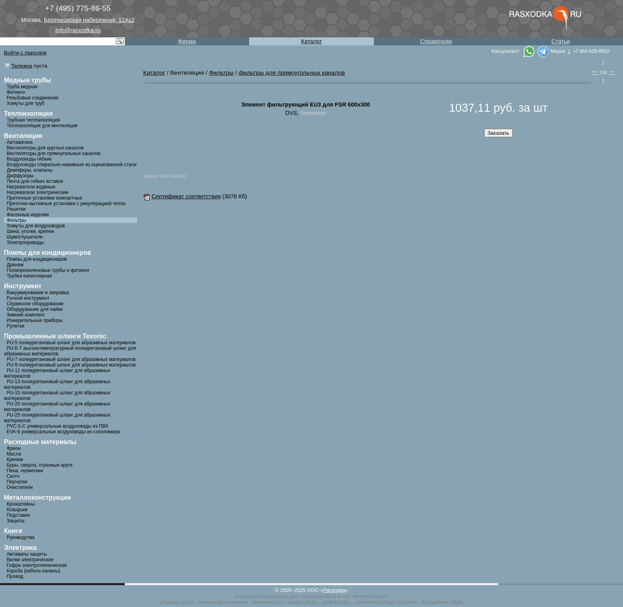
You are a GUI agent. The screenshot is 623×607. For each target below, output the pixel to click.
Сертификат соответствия (182, 196)
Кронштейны (21, 504)
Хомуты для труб (25, 103)
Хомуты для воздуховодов (36, 226)
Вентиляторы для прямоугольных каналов (54, 153)
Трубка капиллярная (29, 276)
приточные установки (223, 602)
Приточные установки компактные (44, 198)
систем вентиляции (365, 596)
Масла (14, 454)
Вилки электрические (30, 559)
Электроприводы (25, 242)
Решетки (16, 209)
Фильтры (16, 220)
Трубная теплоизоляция (33, 120)
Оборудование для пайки (35, 309)
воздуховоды (303, 602)
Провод (15, 576)
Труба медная (22, 86)
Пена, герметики (25, 470)
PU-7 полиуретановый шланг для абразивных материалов (71, 359)
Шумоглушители (25, 237)
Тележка (21, 66)
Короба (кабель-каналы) (33, 571)
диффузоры (337, 602)
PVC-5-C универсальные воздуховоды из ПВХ (57, 426)
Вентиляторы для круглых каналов (45, 148)
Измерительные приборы (35, 320)
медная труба (177, 602)
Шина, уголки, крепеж (30, 231)
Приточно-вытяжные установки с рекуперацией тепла (66, 203)
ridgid (456, 602)
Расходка (334, 590)
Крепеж (15, 459)
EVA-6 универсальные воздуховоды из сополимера (63, 431)
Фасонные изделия (28, 214)
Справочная (436, 41)
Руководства (21, 537)
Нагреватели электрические (38, 192)
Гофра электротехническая (37, 565)
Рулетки (15, 326)
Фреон (14, 448)
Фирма (187, 41)
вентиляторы (267, 602)
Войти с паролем (25, 53)
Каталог (311, 41)
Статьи (560, 41)
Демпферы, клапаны (30, 170)
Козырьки (17, 509)
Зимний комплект (26, 315)
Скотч (13, 476)
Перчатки (17, 482)
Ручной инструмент (28, 298)
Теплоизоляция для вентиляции (42, 125)
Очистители (20, 487)
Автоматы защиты (27, 554)
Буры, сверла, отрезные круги (40, 465)
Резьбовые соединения (32, 98)
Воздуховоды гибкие (29, 159)
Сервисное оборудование (35, 303)
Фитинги (16, 92)
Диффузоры (20, 175)
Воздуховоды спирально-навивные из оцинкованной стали (72, 164)
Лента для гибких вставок (35, 181)
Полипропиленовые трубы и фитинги (48, 270)
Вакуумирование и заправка (38, 292)
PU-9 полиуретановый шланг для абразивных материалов (71, 365)
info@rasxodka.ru (78, 30)
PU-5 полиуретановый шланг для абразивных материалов (71, 342)
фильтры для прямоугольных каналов (292, 72)
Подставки (18, 515)
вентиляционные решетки (386, 602)
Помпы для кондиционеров (37, 259)
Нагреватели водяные (31, 187)
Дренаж (15, 265)
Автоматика (20, 142)
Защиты (16, 521)
